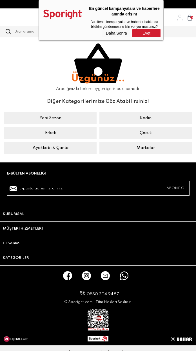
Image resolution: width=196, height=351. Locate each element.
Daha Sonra (116, 33)
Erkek (50, 133)
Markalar (146, 148)
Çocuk (146, 133)
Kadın (146, 118)
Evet (146, 33)
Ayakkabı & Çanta (50, 148)
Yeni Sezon (50, 118)
